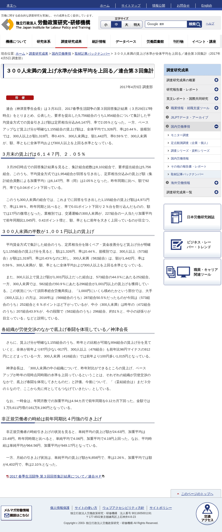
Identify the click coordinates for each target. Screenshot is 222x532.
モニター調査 (180, 135)
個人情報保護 (59, 508)
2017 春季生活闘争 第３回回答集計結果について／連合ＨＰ (57, 476)
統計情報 (99, 41)
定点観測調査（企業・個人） (190, 143)
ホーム (105, 5)
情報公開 (158, 5)
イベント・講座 (204, 41)
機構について (16, 41)
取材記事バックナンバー (92, 53)
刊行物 (178, 41)
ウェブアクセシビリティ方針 (123, 508)
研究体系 (43, 41)
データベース (126, 41)
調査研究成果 (71, 41)
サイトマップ (131, 5)
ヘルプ (210, 23)
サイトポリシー (161, 508)
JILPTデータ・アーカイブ (189, 117)
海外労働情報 (180, 183)
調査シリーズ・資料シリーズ (190, 150)
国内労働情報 (180, 158)
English (206, 5)
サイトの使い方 (86, 508)
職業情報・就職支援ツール (190, 108)
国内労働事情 (61, 53)
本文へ (11, 5)
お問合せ (183, 5)
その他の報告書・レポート (189, 166)
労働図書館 (155, 41)
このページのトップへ (197, 494)
